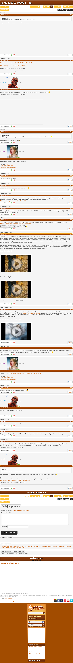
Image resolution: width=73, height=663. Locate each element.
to (7, 164)
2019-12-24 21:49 (4, 234)
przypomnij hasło (41, 626)
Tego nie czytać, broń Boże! (7, 165)
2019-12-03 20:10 (4, 175)
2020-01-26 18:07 (4, 309)
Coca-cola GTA (31, 546)
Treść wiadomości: (6, 513)
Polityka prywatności (24, 601)
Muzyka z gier (22, 546)
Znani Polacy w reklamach (35, 651)
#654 (71, 371)
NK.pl (61, 600)
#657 (71, 421)
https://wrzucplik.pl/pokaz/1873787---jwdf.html (12, 65)
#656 (71, 407)
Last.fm (64, 600)
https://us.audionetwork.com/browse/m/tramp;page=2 (15, 223)
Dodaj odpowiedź (66, 10)
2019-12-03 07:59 (4, 131)
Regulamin (14, 601)
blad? (36, 546)
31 (44, 7)
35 (59, 7)
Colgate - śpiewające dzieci (12, 547)
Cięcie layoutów (8, 598)
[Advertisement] (14, 112)
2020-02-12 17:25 (4, 371)
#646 (71, 175)
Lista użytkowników (5, 601)
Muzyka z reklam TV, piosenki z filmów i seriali (36, 608)
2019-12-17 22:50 (4, 219)
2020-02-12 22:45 (4, 466)
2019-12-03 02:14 (4, 89)
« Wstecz (33, 7)
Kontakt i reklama (34, 601)
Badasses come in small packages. (8, 167)
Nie (14, 55)
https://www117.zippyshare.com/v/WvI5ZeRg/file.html (15, 480)
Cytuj (70, 54)
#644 (71, 131)
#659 (71, 441)
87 (65, 7)
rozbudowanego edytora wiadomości (20, 510)
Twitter (71, 600)
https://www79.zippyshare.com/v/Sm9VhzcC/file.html (14, 201)
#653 (71, 348)
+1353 (18, 88)
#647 (71, 185)
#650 (71, 219)
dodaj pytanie (36, 559)
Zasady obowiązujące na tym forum (10, 546)
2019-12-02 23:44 (4, 60)
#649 (71, 208)
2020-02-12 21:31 (4, 407)
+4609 (17, 157)
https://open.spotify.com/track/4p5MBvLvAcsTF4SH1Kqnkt (25, 373)
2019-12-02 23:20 (4, 14)
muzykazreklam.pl (4, 6)
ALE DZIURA (53, 546)
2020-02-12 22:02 (4, 421)
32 (48, 7)
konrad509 (3, 82)
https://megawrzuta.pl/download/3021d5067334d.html (16, 63)
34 (55, 7)
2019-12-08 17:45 (4, 195)
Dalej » (70, 7)
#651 (71, 234)
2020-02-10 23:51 (4, 348)
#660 (71, 466)
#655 (71, 387)
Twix (49, 546)
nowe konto (31, 626)
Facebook (58, 600)
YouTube (68, 600)
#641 (71, 14)
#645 (71, 159)
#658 (71, 431)
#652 (71, 309)
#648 (71, 195)
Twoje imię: (4, 526)
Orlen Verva (22, 547)
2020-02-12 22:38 (4, 441)
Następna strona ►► (36, 492)
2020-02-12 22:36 (4, 431)
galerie (36, 644)
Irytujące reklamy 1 (33, 649)
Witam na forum (43, 546)
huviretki (2, 151)
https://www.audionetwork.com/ (31, 313)
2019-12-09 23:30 (4, 208)
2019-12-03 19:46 (4, 159)
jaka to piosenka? (4, 9)
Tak (11, 55)
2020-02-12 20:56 (4, 387)
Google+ (55, 600)
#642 (71, 60)
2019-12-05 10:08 (4, 185)
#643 (71, 89)
